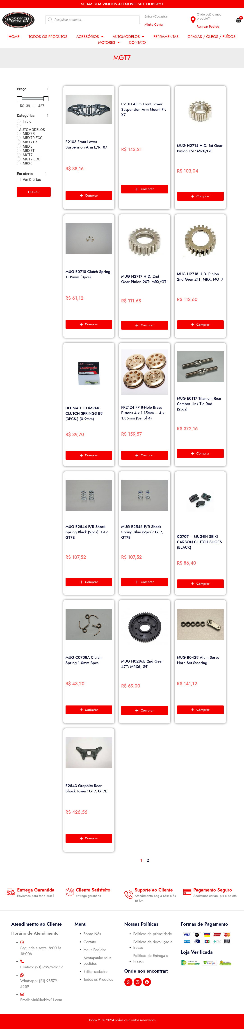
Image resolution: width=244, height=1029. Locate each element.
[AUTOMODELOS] (19, 125)
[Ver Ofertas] (19, 179)
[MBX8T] (19, 150)
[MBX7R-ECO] (19, 138)
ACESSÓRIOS (90, 37)
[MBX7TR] (19, 142)
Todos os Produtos (48, 36)
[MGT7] (19, 155)
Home (14, 36)
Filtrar (34, 191)
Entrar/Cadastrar (156, 16)
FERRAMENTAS (165, 36)
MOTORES (109, 42)
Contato (137, 42)
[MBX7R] (19, 133)
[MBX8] (19, 146)
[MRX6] (19, 163)
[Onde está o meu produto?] (193, 19)
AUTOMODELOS (128, 37)
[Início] (19, 121)
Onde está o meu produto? (209, 16)
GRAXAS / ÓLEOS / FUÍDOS (211, 36)
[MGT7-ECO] (19, 159)
